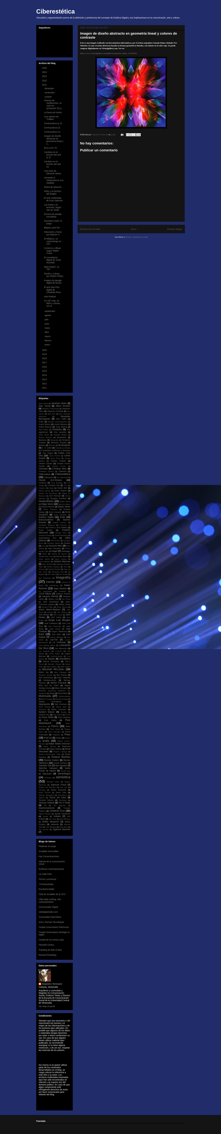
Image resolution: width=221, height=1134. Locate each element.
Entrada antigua (174, 229)
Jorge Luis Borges (59, 620)
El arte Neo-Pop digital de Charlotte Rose (52, 290)
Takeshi (42, 798)
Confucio (42, 483)
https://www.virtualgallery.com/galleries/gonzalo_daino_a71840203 (108, 53)
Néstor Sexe (61, 707)
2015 (44, 371)
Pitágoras (56, 735)
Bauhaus (42, 440)
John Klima (56, 617)
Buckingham (64, 445)
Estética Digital (46, 517)
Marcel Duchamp (51, 661)
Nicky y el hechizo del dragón (52, 192)
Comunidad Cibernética (50, 917)
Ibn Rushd (63, 574)
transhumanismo (47, 808)
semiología (64, 773)
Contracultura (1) (52, 132)
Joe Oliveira (62, 612)
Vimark (45, 816)
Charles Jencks (59, 466)
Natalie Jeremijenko (50, 702)
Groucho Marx (55, 545)
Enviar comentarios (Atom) (137, 237)
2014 (44, 375)
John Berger (44, 615)
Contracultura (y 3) (53, 123)
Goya (44, 546)
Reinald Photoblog (47, 955)
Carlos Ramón (54, 456)
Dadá (51, 488)
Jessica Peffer (47, 607)
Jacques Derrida (50, 596)
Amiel (41, 422)
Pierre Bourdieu (54, 732)
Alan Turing (44, 406)
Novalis (63, 712)
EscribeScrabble (46, 889)
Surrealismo (62, 795)
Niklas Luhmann (58, 709)
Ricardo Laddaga (60, 752)
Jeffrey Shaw (64, 604)
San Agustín (61, 765)
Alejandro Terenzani (52, 984)
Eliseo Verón (64, 506)
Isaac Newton (60, 588)
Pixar (67, 734)
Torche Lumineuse (47, 879)
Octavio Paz (44, 715)
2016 (44, 367)
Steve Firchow (45, 792)
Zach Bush (63, 827)
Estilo (62, 517)
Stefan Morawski (58, 790)
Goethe (67, 543)
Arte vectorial (60, 432)
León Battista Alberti (47, 645)
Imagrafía (63, 577)
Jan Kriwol (66, 599)
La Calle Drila (45, 874)
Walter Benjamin (50, 821)
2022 (44, 80)
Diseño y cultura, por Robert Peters (53, 274)
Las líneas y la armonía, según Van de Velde (52, 207)
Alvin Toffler (61, 419)
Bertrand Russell (58, 443)
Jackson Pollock (63, 594)
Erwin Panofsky (60, 515)
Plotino (67, 738)
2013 (44, 379)
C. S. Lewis (47, 448)
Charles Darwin (45, 463)
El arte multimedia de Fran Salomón (53, 199)
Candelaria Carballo (62, 448)
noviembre (50, 92)
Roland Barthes (60, 756)
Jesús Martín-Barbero (49, 609)
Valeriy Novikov (45, 814)
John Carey (57, 615)
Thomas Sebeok (46, 802)
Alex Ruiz (51, 414)
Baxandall (54, 440)
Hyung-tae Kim (58, 572)
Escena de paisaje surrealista (53, 215)
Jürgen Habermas (59, 631)
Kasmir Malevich (56, 637)
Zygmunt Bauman (61, 829)
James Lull (53, 599)
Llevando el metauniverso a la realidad (53, 180)
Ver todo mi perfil (47, 1006)
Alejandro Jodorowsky (50, 409)
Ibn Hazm (52, 574)
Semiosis (48, 778)
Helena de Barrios (59, 554)
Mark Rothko (52, 667)
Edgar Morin (47, 504)
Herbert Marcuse (62, 561)
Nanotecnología (62, 699)
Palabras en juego (47, 846)
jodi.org (50, 612)
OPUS (67, 715)
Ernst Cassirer (55, 512)
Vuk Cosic (52, 819)
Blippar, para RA (52, 227)
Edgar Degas (65, 501)
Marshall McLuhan (53, 669)
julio (47, 319)
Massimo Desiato (45, 675)
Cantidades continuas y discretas (55, 450)
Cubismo (42, 488)
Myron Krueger (47, 699)
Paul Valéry (50, 720)
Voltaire (57, 816)
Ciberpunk (48, 477)
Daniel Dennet (44, 491)
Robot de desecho (53, 187)
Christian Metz (59, 468)
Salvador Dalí (45, 765)
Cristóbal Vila (53, 485)
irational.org (53, 585)
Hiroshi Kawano (53, 567)
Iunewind (62, 591)
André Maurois (45, 427)
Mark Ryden (65, 667)
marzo (48, 336)
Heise (44, 554)
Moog (52, 693)
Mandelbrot (65, 659)
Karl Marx (56, 634)
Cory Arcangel (57, 483)
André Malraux (60, 424)
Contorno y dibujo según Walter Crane (52, 251)
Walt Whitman (65, 819)
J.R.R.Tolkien (45, 593)
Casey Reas (55, 458)
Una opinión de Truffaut (51, 117)
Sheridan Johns (53, 782)
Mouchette (62, 693)
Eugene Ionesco (59, 522)
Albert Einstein (63, 406)
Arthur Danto (44, 435)
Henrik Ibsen (61, 556)
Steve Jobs (61, 792)
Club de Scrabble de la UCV (52, 894)
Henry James (44, 559)
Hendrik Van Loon (46, 556)
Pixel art (48, 738)
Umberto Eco (57, 810)
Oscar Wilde (48, 717)
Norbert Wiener (46, 712)
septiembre (50, 311)
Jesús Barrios (62, 607)
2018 (44, 358)
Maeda (51, 659)
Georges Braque (45, 535)
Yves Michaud (50, 827)
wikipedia (55, 824)
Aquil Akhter (43, 429)
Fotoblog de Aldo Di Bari (50, 950)
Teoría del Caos (57, 797)
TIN (45, 805)
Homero (42, 569)
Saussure (47, 773)
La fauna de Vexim (53, 112)
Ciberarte (63, 471)
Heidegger (65, 551)
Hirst (65, 567)
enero (48, 344)
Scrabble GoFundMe (48, 851)
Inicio (133, 229)
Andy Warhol (61, 427)
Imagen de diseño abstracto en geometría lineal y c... (53, 140)
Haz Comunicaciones (49, 856)
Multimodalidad (64, 696)
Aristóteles (57, 429)
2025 (44, 68)
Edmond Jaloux (64, 504)
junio (47, 324)
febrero (48, 340)
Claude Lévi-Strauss (50, 480)
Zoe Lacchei (44, 829)
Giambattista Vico (47, 538)
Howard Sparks (54, 569)
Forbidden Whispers (47, 525)
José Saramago (54, 626)
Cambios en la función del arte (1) (52, 164)
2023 (44, 76)
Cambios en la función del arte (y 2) (52, 155)
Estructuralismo (46, 519)
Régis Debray (56, 749)
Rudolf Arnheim (60, 763)
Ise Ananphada (45, 591)
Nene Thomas (45, 707)
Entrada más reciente (90, 229)
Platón (58, 738)
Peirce (54, 726)
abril (47, 332)
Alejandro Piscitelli (55, 411)
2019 (44, 354)
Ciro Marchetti (62, 477)
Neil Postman (61, 704)
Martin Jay (44, 672)
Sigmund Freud (58, 784)
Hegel (54, 551)
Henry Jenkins (61, 559)
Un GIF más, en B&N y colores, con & (52, 303)
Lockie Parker (54, 654)
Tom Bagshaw (59, 805)
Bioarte (42, 445)
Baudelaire (61, 437)
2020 (44, 350)
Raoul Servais (49, 746)
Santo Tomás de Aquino (54, 769)
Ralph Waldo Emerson (59, 743)
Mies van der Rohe (49, 685)
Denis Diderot (60, 491)
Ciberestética (55, 11)
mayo (47, 328)
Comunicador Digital (48, 907)
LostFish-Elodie (56, 656)
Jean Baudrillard (51, 602)
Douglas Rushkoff (58, 498)
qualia (45, 740)
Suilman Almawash (46, 795)
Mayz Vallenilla (63, 678)
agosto (48, 315)
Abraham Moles (59, 403)
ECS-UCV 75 (50, 148)
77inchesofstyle (46, 884)
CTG (65, 485)
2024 (44, 72)
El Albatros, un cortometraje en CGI (52, 241)
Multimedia (45, 696)
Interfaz (50, 581)
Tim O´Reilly (64, 802)
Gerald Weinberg (61, 535)
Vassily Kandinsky (62, 814)
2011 (44, 388)
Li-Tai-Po (58, 651)
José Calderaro (51, 623)
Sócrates (42, 790)
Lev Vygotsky (44, 651)
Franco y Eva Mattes (57, 527)
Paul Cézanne (64, 717)
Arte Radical (50, 296)
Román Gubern (51, 760)
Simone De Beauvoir (47, 787)
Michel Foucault (58, 683)
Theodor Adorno (46, 800)
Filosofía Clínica (46, 945)
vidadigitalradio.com (48, 912)
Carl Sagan (47, 453)
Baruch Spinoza (45, 437)
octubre (48, 97)
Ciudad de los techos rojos (51, 940)
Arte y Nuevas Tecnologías (51, 922)
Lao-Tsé (54, 639)
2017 (44, 362)
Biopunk (52, 445)
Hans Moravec (54, 548)
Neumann (42, 709)
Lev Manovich (61, 648)
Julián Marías (54, 629)
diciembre (49, 88)
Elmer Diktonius (50, 509)
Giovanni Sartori (53, 543)
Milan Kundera (61, 688)
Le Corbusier (59, 642)
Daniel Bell (62, 488)
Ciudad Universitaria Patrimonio (54, 927)
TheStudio (63, 800)
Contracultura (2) (52, 127)
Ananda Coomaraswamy (57, 422)
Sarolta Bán (65, 771)
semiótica (63, 777)
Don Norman (55, 496)
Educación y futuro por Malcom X (53, 233)
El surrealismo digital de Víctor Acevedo (52, 260)
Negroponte (44, 704)
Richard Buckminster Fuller (50, 754)
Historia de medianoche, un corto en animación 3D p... (53, 104)
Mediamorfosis (50, 680)
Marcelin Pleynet (54, 664)
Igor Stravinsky (45, 578)
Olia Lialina (57, 715)
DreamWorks (46, 501)
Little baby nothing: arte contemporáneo (50, 900)
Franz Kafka (45, 530)
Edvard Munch (47, 507)
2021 (44, 85)
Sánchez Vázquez (48, 768)
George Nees (61, 533)
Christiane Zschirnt (46, 471)
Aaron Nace (43, 403)
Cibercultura (44, 474)
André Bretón (44, 424)
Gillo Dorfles (55, 541)
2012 (44, 383)
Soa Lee (63, 787)
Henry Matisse (44, 561)
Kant (41, 634)
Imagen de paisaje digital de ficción (53, 281)
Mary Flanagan (60, 672)
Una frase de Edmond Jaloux (52, 172)
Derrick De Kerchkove (48, 493)
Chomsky (43, 468)
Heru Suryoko (47, 564)
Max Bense (62, 675)
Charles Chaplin (58, 461)
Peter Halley (55, 729)
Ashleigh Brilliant (60, 435)
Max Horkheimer (46, 678)
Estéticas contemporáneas (51, 869)
